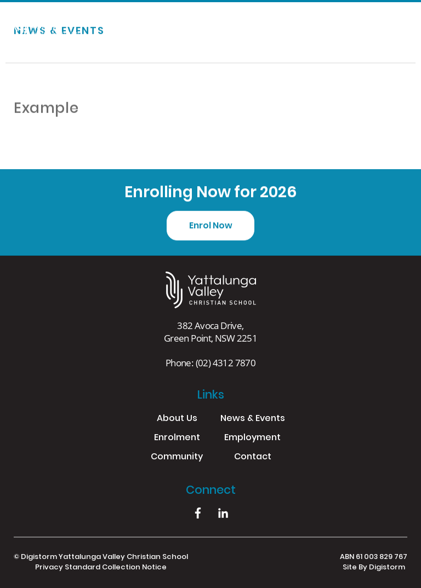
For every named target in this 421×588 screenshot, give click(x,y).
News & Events (252, 419)
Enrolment (177, 438)
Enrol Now (210, 227)
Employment (252, 438)
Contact (252, 457)
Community (177, 457)
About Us (177, 419)
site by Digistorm (374, 568)
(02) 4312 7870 (226, 362)
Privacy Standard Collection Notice (101, 568)
